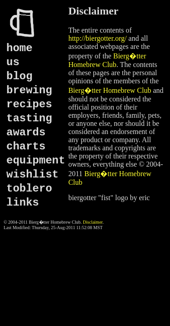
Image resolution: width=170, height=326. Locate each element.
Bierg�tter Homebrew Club (109, 90)
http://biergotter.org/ (97, 38)
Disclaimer (92, 222)
